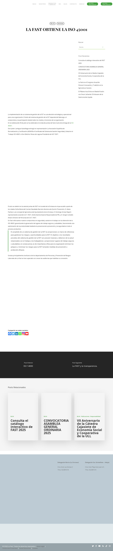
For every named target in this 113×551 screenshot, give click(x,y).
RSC (60, 5)
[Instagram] (23, 333)
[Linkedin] (16, 333)
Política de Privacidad (10, 548)
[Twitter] (13, 333)
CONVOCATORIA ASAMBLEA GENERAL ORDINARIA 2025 (91, 68)
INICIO (34, 5)
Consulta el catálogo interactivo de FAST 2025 (91, 61)
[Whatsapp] (20, 333)
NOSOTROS (42, 5)
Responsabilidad (95, 416)
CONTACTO (73, 5)
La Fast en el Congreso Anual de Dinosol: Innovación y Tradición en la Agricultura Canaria (90, 85)
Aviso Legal (40, 546)
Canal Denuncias (25, 548)
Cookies (35, 548)
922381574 (65, 470)
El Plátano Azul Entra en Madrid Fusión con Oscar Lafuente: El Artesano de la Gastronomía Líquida (91, 94)
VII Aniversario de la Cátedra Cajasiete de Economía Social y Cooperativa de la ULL (91, 76)
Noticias (60, 23)
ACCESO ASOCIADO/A (92, 5)
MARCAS (81, 5)
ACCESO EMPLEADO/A (106, 5)
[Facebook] (9, 333)
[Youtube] (26, 333)
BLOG (65, 5)
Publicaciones (85, 416)
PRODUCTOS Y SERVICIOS (52, 5)
